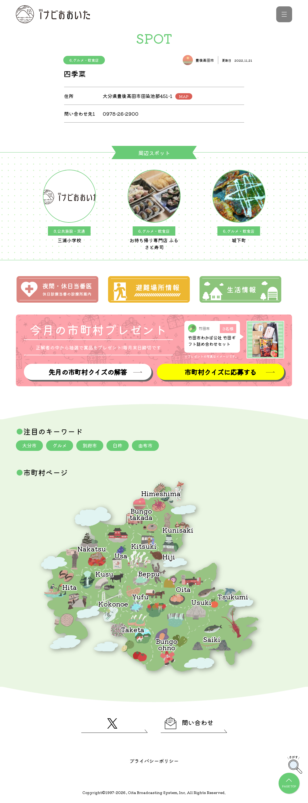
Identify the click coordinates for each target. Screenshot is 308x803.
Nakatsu (91, 548)
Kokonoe (113, 603)
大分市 (29, 445)
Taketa (132, 629)
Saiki (211, 639)
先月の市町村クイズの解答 (87, 372)
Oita (183, 589)
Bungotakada (141, 514)
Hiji (168, 556)
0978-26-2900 (121, 113)
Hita (69, 587)
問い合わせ (189, 723)
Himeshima (161, 493)
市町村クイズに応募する (220, 372)
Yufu (140, 596)
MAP (184, 96)
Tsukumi (232, 596)
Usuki (201, 602)
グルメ (59, 445)
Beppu (149, 573)
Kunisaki (177, 530)
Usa (120, 555)
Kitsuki (144, 546)
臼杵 (117, 445)
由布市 (145, 445)
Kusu (104, 573)
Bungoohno (166, 644)
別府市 (90, 445)
